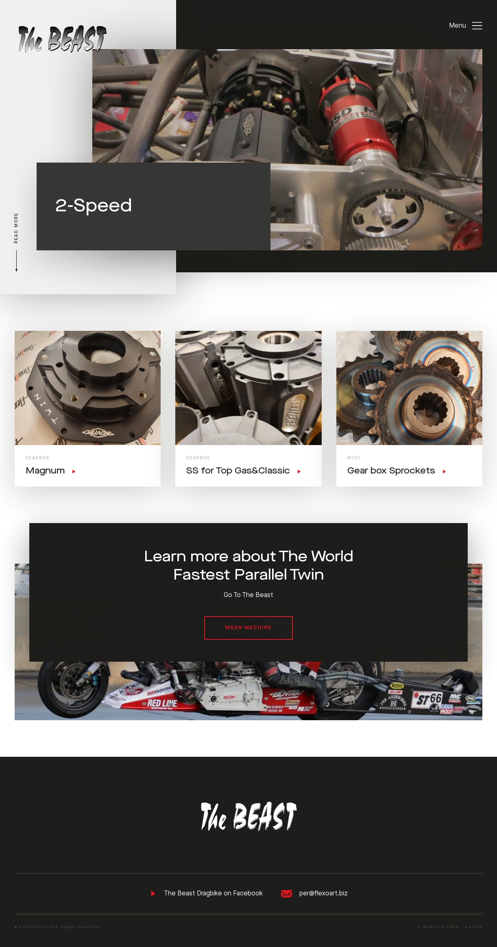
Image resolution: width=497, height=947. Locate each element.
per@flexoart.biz (314, 893)
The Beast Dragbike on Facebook (206, 893)
